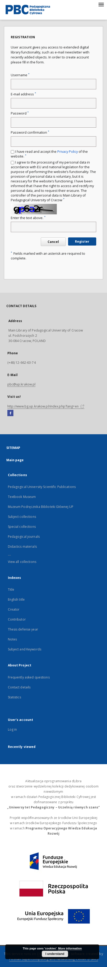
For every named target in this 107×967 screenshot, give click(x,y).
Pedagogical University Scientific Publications (42, 487)
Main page (15, 460)
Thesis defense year (23, 629)
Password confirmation (30, 132)
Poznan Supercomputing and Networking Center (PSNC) (53, 959)
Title (11, 589)
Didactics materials (22, 546)
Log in (12, 729)
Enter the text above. (28, 218)
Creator (14, 609)
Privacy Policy (67, 151)
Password (20, 113)
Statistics (14, 697)
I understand (54, 954)
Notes (12, 639)
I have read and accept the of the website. (49, 154)
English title (16, 599)
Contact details (19, 687)
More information (70, 948)
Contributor (17, 619)
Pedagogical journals (24, 536)
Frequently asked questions (29, 677)
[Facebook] (10, 413)
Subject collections (22, 516)
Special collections (22, 526)
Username (20, 75)
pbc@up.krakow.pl (21, 384)
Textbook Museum (22, 497)
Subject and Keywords (24, 649)
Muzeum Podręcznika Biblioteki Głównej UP (41, 506)
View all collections (22, 561)
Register (82, 241)
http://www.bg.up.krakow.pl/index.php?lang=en (45, 406)
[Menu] (101, 4)
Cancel (53, 242)
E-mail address (23, 94)
